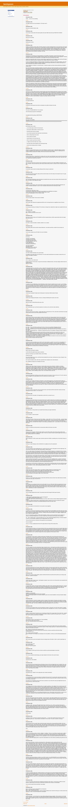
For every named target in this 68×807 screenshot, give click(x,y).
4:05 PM (27, 435)
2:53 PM (27, 392)
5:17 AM (27, 661)
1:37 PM (27, 249)
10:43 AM (27, 194)
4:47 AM (27, 714)
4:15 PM (27, 760)
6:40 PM (27, 116)
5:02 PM (27, 208)
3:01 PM (27, 153)
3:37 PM (27, 694)
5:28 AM (27, 102)
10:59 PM (27, 730)
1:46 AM (27, 669)
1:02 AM (27, 571)
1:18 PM (27, 411)
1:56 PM (27, 769)
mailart (11, 13)
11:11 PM (27, 616)
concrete (9, 14)
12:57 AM (27, 544)
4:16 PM (27, 533)
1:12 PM (27, 636)
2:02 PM (27, 754)
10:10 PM (27, 386)
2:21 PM (27, 424)
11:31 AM (27, 582)
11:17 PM (27, 299)
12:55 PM (27, 507)
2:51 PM (27, 377)
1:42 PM (27, 187)
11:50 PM (27, 294)
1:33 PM (27, 308)
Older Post (65, 803)
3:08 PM (27, 159)
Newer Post (25, 803)
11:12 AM (27, 480)
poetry (9, 13)
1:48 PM (27, 416)
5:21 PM (27, 20)
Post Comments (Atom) (31, 805)
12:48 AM (27, 739)
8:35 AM (27, 445)
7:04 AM (27, 199)
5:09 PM (27, 214)
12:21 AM (27, 656)
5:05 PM (27, 597)
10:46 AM (27, 604)
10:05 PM (27, 34)
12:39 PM (27, 372)
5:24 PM (27, 29)
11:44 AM (27, 88)
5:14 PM (27, 219)
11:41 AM (27, 52)
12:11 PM (27, 363)
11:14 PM (27, 170)
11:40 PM (27, 314)
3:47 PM (27, 525)
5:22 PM (27, 224)
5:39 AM (27, 176)
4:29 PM (27, 793)
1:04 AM (27, 577)
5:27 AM (27, 97)
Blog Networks (10, 10)
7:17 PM (27, 123)
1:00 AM (27, 564)
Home (45, 803)
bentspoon (8, 4)
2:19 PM (27, 466)
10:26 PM (27, 647)
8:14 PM (27, 778)
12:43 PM (27, 489)
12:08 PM (27, 347)
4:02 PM (27, 720)
